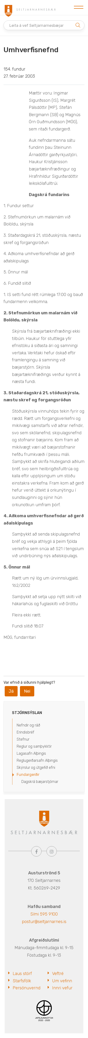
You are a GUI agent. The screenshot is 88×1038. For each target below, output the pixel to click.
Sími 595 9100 (44, 914)
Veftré (58, 973)
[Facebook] (36, 851)
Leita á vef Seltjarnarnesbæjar (36, 25)
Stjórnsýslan (27, 712)
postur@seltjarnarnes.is (44, 921)
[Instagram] (51, 851)
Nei (27, 691)
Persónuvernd (26, 988)
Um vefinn (62, 980)
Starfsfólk (22, 980)
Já (11, 691)
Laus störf (22, 973)
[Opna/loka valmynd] (78, 7)
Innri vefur (62, 988)
